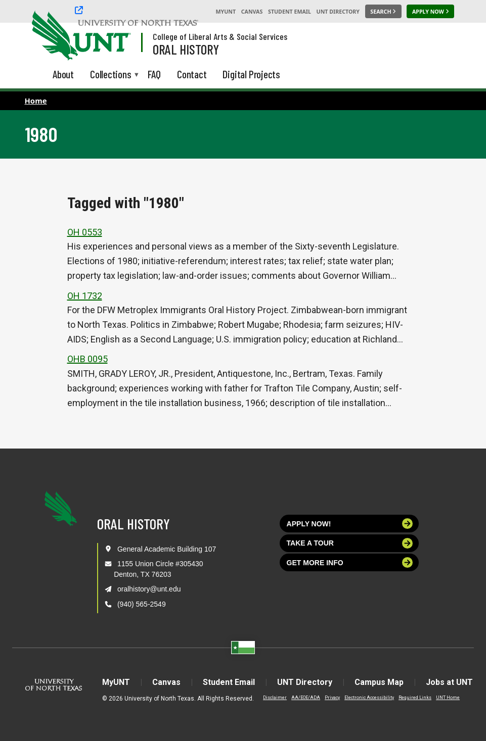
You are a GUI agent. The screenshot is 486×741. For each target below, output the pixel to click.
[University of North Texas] (51, 34)
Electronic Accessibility (369, 697)
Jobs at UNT (449, 682)
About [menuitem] (63, 74)
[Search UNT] (383, 11)
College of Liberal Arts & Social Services (220, 36)
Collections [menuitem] (110, 75)
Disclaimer (275, 697)
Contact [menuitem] (192, 74)
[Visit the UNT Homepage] (115, 36)
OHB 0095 (87, 359)
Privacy (332, 697)
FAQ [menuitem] (154, 74)
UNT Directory (338, 11)
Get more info (350, 562)
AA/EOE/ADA (305, 697)
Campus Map (379, 682)
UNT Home (448, 697)
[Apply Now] (430, 11)
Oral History (186, 49)
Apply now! (350, 523)
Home (36, 100)
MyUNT (225, 11)
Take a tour (350, 543)
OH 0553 (84, 232)
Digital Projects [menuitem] (251, 74)
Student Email (289, 11)
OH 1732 (84, 295)
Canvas (252, 11)
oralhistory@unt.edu (149, 589)
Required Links (415, 697)
